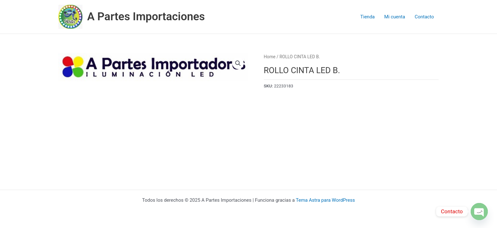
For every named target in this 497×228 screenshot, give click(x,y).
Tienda (367, 17)
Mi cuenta (394, 17)
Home (269, 56)
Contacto (424, 17)
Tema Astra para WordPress (325, 200)
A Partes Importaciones (146, 16)
